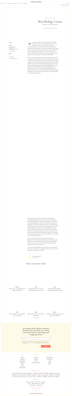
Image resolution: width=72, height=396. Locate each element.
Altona (14, 373)
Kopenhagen (12, 5)
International (28, 5)
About (27, 382)
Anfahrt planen (12, 51)
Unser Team (37, 382)
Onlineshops (49, 359)
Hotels (35, 361)
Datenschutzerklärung (31, 342)
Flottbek (46, 373)
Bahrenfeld (18, 373)
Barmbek (24, 373)
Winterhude (51, 376)
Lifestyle (17, 3)
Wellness (36, 359)
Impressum (39, 385)
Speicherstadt (23, 376)
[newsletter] (40, 391)
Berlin (4, 5)
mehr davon (36, 317)
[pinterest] (37, 391)
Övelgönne (57, 376)
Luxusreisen (10, 3)
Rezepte (50, 362)
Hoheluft (29, 375)
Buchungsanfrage (36, 362)
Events (29, 383)
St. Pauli (34, 376)
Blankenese (29, 373)
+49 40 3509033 (11, 56)
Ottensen (39, 375)
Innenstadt (34, 375)
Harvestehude (23, 375)
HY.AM (42, 393)
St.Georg (29, 376)
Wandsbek (45, 376)
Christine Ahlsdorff (46, 28)
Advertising (34, 383)
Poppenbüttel (45, 375)
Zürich (24, 5)
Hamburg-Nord (15, 375)
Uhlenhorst (39, 376)
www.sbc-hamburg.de (13, 58)
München (17, 5)
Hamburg (7, 5)
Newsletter (43, 382)
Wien (21, 5)
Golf (50, 361)
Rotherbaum (57, 375)
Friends (42, 383)
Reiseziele (36, 357)
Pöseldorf (51, 375)
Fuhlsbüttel (51, 373)
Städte (4, 3)
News (49, 364)
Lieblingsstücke (49, 357)
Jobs (39, 383)
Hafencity (57, 373)
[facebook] (32, 391)
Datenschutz (33, 385)
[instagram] (35, 391)
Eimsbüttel (35, 373)
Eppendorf (41, 373)
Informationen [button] (36, 379)
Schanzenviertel (16, 376)
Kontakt (32, 382)
